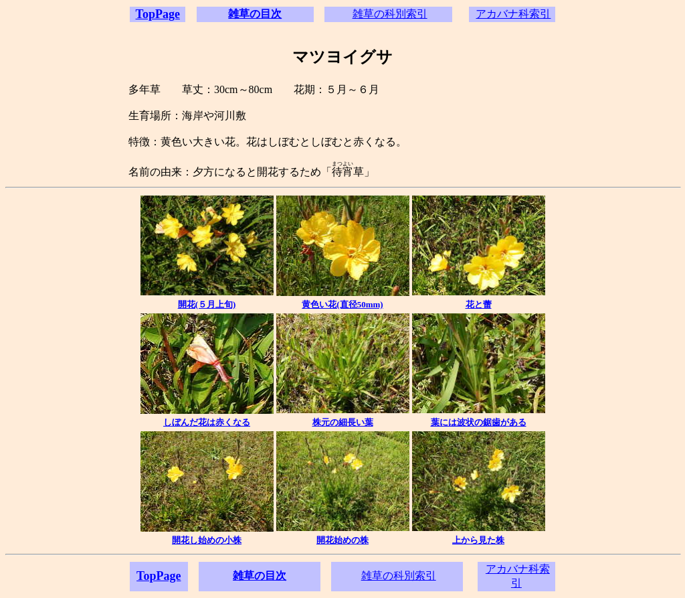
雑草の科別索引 (390, 13)
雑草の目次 (255, 13)
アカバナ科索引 (513, 13)
